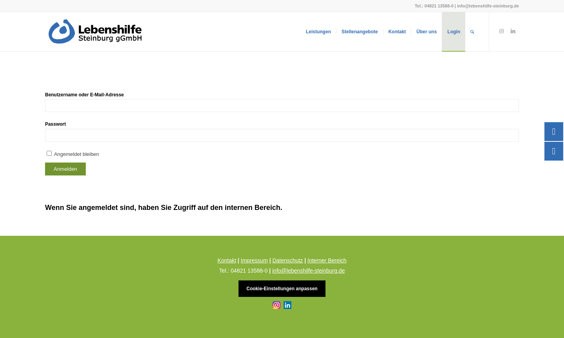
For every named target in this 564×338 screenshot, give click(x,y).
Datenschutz (287, 260)
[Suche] (472, 31)
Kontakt (226, 260)
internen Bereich (252, 207)
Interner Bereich (327, 260)
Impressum (254, 260)
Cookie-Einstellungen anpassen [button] (281, 288)
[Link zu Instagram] (501, 31)
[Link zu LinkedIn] (513, 31)
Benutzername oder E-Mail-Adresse (84, 95)
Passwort (55, 124)
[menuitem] (318, 31)
